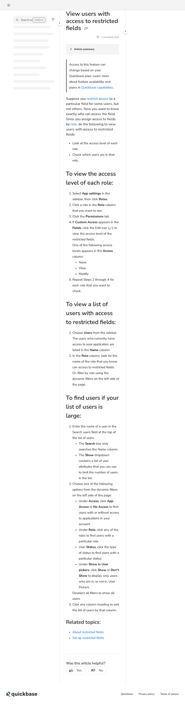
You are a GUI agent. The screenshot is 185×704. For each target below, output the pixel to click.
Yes (75, 670)
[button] (30, 20)
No (97, 670)
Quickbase (127, 694)
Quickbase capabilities (97, 87)
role (73, 124)
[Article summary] (92, 49)
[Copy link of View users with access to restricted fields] (86, 28)
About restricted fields (88, 632)
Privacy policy (147, 694)
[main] (92, 347)
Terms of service (169, 694)
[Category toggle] (59, 23)
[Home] (8, 5)
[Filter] (53, 19)
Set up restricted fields (88, 638)
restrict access (98, 98)
